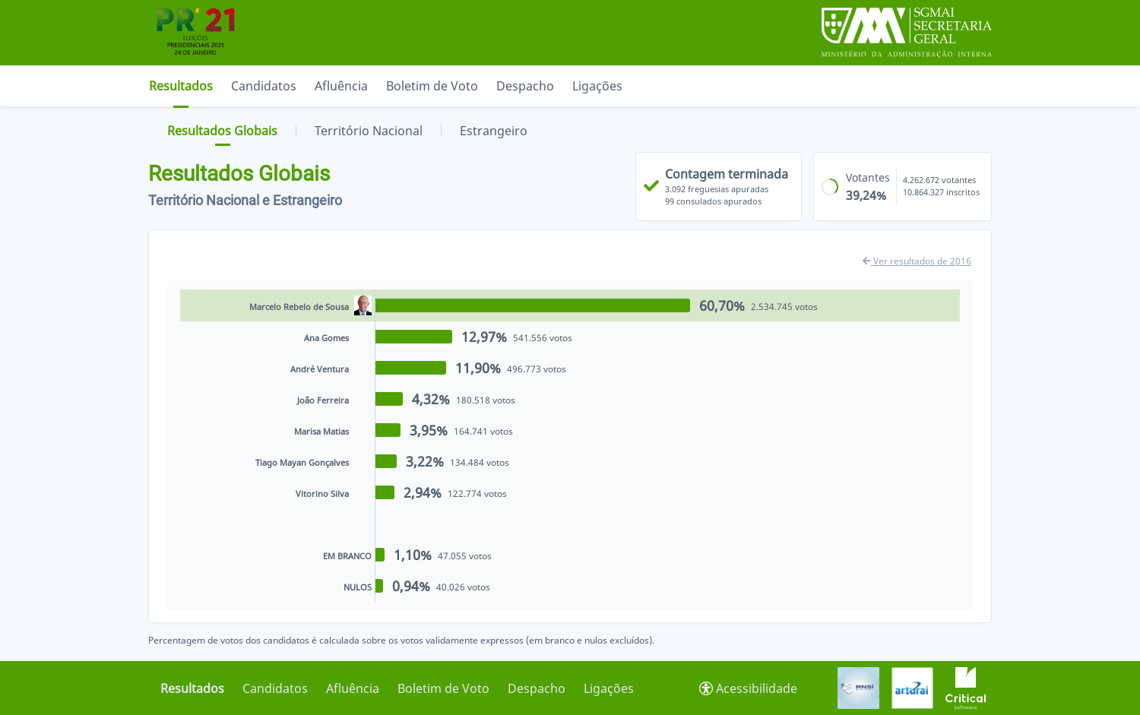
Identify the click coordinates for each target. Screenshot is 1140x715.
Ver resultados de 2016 (917, 261)
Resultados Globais (222, 130)
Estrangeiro (493, 130)
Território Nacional (369, 130)
